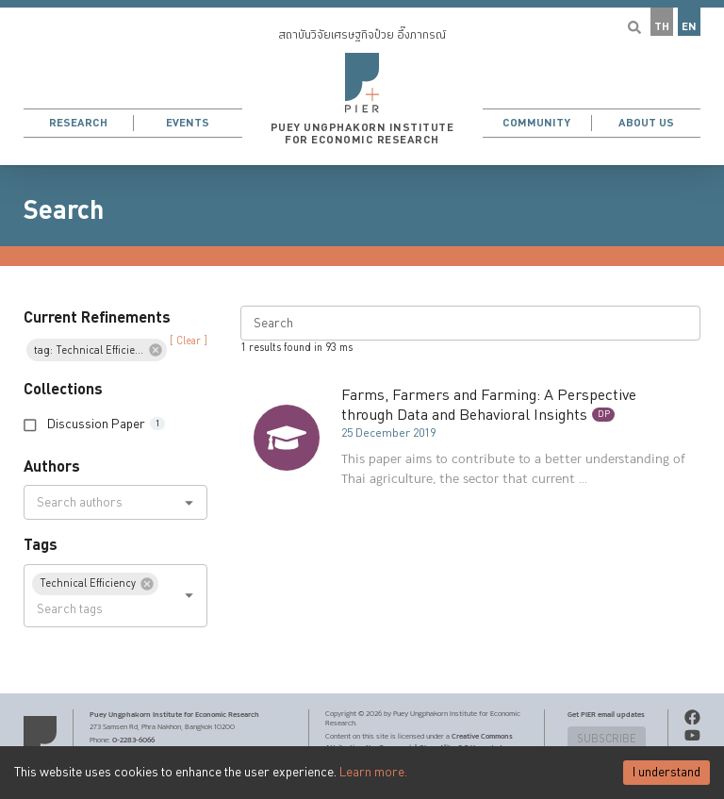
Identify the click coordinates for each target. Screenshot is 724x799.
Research (78, 123)
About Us (646, 123)
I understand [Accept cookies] (666, 772)
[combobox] (100, 502)
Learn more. (373, 772)
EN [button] (689, 27)
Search (64, 210)
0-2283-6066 (133, 739)
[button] (362, 82)
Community (536, 123)
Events (187, 123)
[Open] (189, 502)
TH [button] (661, 27)
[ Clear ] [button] (188, 341)
